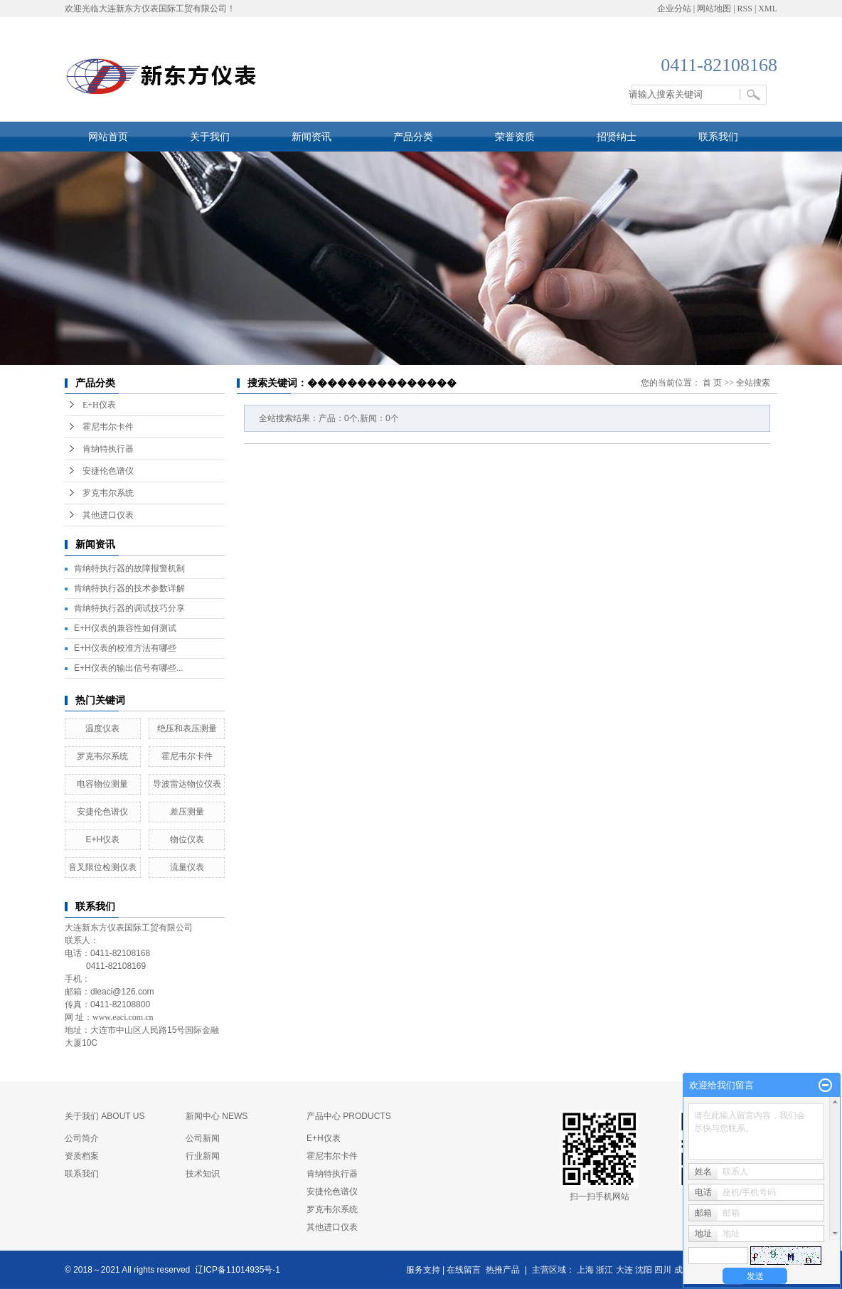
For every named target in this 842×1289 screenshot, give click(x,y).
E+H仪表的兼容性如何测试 (125, 628)
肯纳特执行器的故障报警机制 (129, 568)
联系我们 (718, 136)
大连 (624, 1270)
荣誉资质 (515, 136)
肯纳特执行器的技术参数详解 (129, 588)
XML (767, 9)
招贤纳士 (616, 136)
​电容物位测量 (102, 784)
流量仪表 (187, 867)
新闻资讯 (311, 136)
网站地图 (714, 9)
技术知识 (203, 1174)
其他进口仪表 (108, 515)
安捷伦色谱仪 (108, 471)
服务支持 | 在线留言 (443, 1270)
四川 (662, 1270)
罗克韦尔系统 (108, 493)
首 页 (712, 383)
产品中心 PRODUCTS (349, 1116)
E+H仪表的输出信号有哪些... (128, 668)
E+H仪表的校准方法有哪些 (125, 648)
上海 (585, 1270)
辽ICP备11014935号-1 (237, 1270)
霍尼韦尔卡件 (108, 427)
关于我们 (210, 136)
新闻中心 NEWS (216, 1116)
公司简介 (82, 1138)
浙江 (604, 1270)
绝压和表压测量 (187, 728)
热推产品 (503, 1270)
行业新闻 (203, 1156)
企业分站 (674, 9)
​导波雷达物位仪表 (187, 784)
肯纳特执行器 (108, 449)
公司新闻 (203, 1138)
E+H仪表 (99, 405)
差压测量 (191, 812)
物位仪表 (187, 839)
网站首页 (108, 136)
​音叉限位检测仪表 (102, 867)
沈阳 (643, 1270)
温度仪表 (102, 728)
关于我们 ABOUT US (104, 1116)
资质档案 (82, 1156)
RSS (744, 9)
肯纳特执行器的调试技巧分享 (129, 608)
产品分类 (413, 136)
